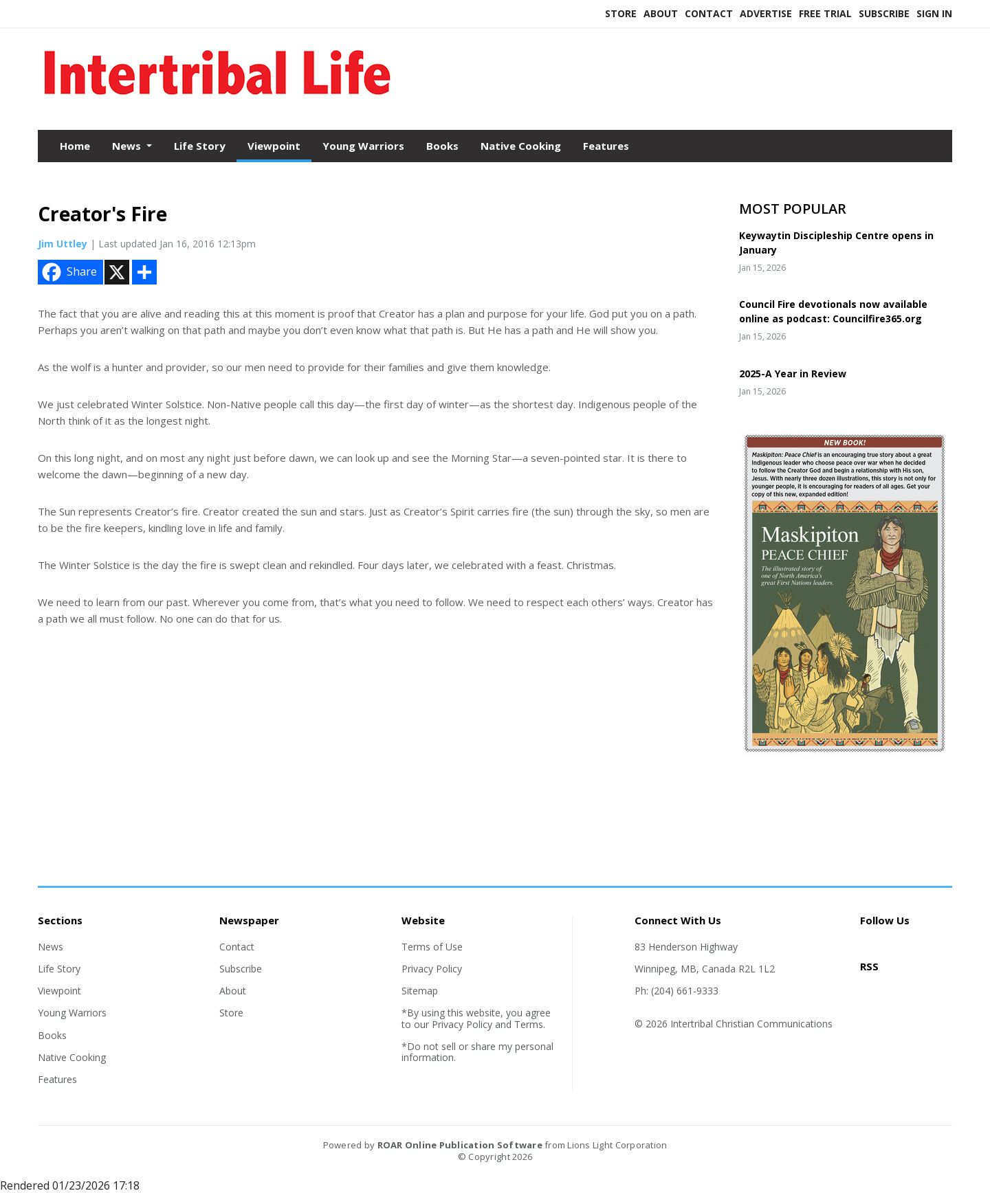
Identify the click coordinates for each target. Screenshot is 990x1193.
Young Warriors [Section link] (72, 1012)
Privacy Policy (432, 968)
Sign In (934, 13)
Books (442, 146)
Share (68, 272)
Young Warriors (363, 146)
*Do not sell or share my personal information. (477, 1052)
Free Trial (825, 13)
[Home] (217, 101)
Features (606, 146)
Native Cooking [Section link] (72, 1057)
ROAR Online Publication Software (459, 1145)
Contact (709, 13)
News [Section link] (50, 946)
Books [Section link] (52, 1035)
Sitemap (420, 990)
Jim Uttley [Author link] (62, 243)
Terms (528, 1024)
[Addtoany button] (144, 272)
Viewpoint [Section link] (59, 990)
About (661, 13)
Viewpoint (274, 146)
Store (621, 13)
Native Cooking (521, 146)
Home (75, 146)
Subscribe (884, 13)
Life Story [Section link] (59, 968)
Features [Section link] (57, 1079)
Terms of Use (432, 946)
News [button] (128, 146)
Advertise (766, 13)
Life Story (200, 146)
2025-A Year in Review (792, 373)
